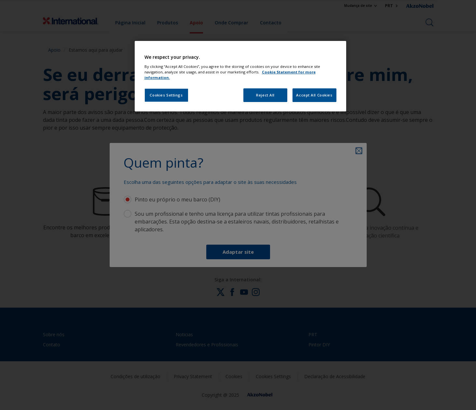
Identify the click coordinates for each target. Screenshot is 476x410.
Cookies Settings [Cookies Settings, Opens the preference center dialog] (166, 95)
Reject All (265, 95)
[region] (240, 76)
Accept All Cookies (314, 95)
